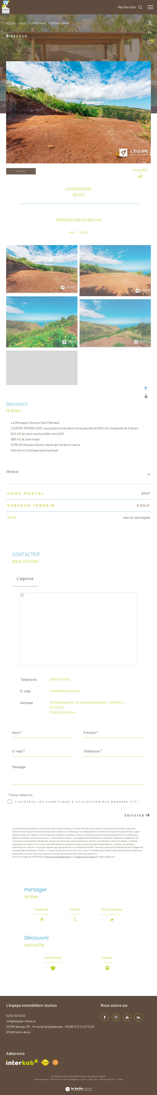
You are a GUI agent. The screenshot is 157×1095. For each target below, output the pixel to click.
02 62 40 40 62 (60, 679)
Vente (23, 23)
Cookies (119, 1079)
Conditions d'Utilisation (86, 857)
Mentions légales (70, 1079)
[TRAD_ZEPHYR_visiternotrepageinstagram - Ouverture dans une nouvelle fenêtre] (116, 1017)
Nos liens (93, 1079)
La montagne (38, 23)
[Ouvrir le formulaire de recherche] (130, 7)
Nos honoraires (41, 1079)
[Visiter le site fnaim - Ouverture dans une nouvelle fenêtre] (45, 1062)
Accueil (11, 23)
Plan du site (55, 1079)
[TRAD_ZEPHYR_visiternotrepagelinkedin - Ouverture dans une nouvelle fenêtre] (138, 1017)
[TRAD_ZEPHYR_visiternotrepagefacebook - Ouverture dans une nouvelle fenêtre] (105, 1017)
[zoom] (41, 291)
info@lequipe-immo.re (65, 691)
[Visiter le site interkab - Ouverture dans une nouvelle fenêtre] (22, 1062)
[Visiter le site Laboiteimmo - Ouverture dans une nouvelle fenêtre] (78, 1086)
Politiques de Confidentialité (57, 857)
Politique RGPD (107, 1079)
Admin (84, 1079)
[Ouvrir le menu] (150, 7)
